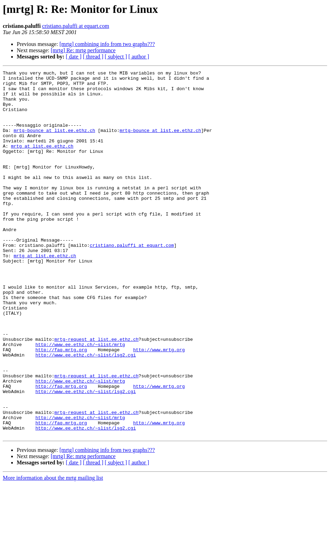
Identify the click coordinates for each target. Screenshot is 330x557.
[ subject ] (116, 57)
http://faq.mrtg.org (61, 406)
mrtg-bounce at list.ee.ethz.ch (54, 143)
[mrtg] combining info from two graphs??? (107, 44)
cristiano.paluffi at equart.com (75, 26)
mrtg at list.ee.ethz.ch (42, 161)
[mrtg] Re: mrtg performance (83, 50)
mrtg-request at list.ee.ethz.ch (96, 393)
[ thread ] (93, 57)
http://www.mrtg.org (158, 406)
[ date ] (73, 57)
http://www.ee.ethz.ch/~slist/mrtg (80, 400)
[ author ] (138, 57)
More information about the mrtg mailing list (53, 551)
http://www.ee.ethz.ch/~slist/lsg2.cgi (86, 412)
